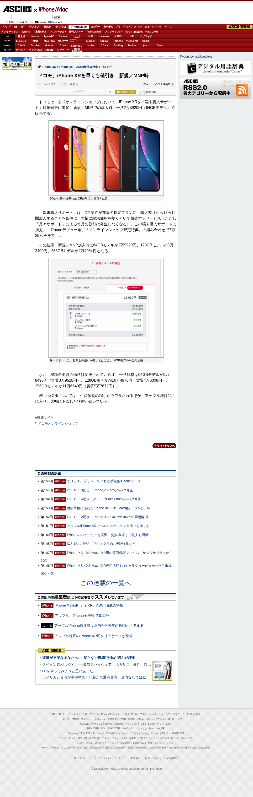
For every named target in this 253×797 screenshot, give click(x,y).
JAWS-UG (96, 723)
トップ (6, 26)
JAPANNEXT (49, 50)
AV (118, 26)
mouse (35, 36)
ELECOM (21, 41)
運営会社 (135, 758)
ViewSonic (132, 41)
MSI (91, 36)
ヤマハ (146, 45)
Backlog (118, 45)
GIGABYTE (63, 41)
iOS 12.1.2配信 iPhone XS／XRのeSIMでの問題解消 (107, 517)
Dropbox (91, 45)
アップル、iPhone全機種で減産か (82, 615)
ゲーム (169, 27)
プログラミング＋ (148, 738)
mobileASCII (139, 743)
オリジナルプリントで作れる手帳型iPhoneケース (104, 481)
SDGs (128, 31)
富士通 (21, 36)
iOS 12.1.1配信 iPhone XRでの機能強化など (101, 544)
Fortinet (132, 45)
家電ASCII (41, 31)
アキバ (127, 26)
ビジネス (34, 26)
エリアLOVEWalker (71, 747)
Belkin (145, 41)
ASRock (90, 41)
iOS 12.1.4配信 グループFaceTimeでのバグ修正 (104, 499)
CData (104, 45)
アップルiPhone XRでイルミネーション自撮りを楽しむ (108, 526)
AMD (35, 41)
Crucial (104, 41)
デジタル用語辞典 (121, 743)
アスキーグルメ (58, 31)
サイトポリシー (84, 758)
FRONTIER (105, 36)
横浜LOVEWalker (93, 747)
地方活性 (138, 31)
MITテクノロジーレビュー (162, 743)
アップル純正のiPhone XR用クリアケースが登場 (94, 636)
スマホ (138, 26)
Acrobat (35, 45)
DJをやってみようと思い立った (67, 671)
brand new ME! (157, 728)
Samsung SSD (76, 733)
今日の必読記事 (84, 743)
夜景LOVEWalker (136, 747)
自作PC (108, 26)
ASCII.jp (17, 9)
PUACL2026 (151, 31)
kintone (49, 45)
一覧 (109, 92)
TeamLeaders (94, 31)
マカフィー (21, 50)
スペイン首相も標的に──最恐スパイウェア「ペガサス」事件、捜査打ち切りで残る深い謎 (114, 664)
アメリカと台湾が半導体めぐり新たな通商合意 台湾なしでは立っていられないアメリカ (113, 677)
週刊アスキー (76, 31)
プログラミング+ (114, 31)
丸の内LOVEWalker (179, 747)
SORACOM (112, 733)
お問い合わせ (153, 758)
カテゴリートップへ (161, 445)
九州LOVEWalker (157, 747)
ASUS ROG (49, 41)
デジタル (61, 26)
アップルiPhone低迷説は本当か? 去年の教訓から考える (99, 626)
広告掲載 (171, 758)
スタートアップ (152, 27)
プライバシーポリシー (111, 758)
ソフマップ (63, 50)
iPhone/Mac (51, 9)
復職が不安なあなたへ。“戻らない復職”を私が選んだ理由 (88, 658)
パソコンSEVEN (77, 36)
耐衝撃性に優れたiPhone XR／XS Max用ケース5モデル (108, 508)
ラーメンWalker (50, 747)
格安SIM (26, 31)
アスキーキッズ (9, 31)
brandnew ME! (77, 50)
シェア (80, 90)
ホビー (95, 26)
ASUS (118, 36)
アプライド (146, 36)
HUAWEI (118, 41)
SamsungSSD (73, 41)
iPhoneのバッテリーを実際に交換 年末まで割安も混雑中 (109, 535)
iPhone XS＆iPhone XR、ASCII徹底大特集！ (71, 67)
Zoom (160, 45)
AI (15, 26)
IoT (23, 26)
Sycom (63, 36)
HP (132, 36)
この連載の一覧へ (105, 582)
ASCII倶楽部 (240, 27)
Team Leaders (128, 738)
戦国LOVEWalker (201, 747)
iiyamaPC (49, 36)
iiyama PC (113, 719)
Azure (63, 45)
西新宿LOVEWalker (115, 747)
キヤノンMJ (35, 50)
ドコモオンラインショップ (58, 423)
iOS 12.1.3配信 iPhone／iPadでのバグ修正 (100, 490)
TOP (54, 714)
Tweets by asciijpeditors (196, 56)
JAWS (21, 45)
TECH (47, 26)
